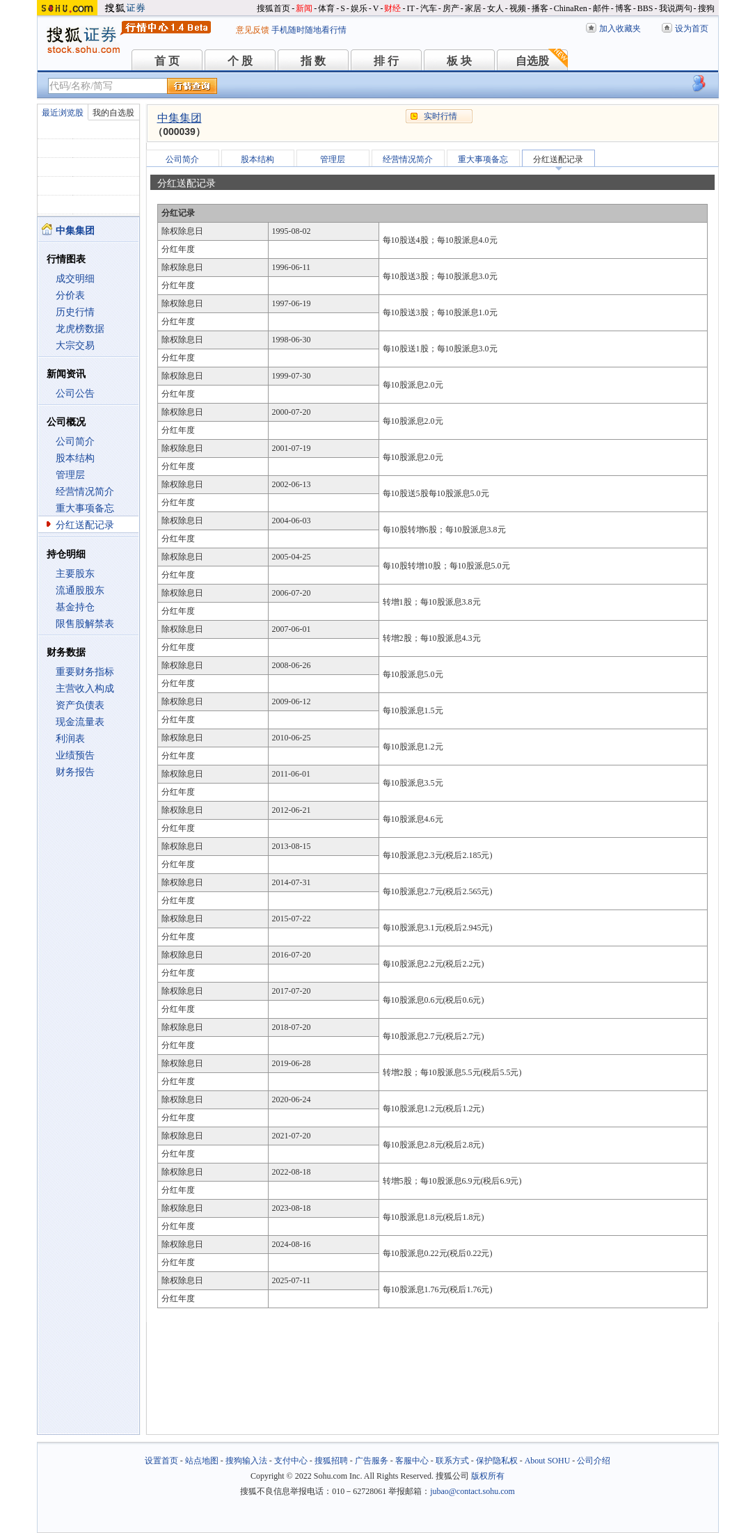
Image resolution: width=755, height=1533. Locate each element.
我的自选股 (113, 113)
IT (410, 8)
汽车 (428, 8)
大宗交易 (75, 345)
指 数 (313, 61)
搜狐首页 (273, 8)
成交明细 (75, 278)
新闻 (304, 8)
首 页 (167, 61)
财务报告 (75, 772)
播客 (540, 8)
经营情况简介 (85, 491)
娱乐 (359, 8)
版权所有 (487, 1476)
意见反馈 (252, 30)
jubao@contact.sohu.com (472, 1491)
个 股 (240, 61)
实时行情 (440, 116)
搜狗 (706, 8)
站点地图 (201, 1461)
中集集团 (179, 118)
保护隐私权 (497, 1461)
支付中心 (291, 1461)
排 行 (386, 61)
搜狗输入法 (246, 1461)
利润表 (70, 738)
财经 (392, 8)
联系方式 (452, 1461)
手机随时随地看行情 (309, 30)
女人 (495, 8)
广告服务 (371, 1461)
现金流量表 (80, 722)
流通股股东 (80, 590)
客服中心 (412, 1461)
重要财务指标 (85, 672)
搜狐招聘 (331, 1461)
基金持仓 (75, 607)
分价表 (70, 295)
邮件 (601, 8)
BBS (645, 8)
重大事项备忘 (85, 508)
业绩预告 (75, 755)
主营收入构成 (85, 688)
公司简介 (75, 441)
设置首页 (161, 1461)
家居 (473, 8)
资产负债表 (80, 705)
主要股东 (75, 574)
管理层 (70, 475)
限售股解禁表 (85, 624)
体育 (326, 8)
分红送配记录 (85, 525)
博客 (623, 8)
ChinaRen (570, 8)
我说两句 (675, 8)
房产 (451, 8)
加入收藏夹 (620, 28)
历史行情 (75, 312)
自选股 (532, 61)
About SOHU (548, 1461)
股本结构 (75, 458)
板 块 (459, 61)
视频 (517, 8)
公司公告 (75, 393)
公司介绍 (593, 1461)
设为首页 (691, 28)
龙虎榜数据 (80, 329)
